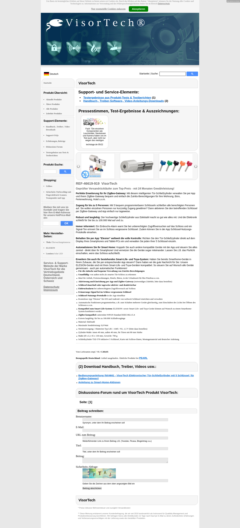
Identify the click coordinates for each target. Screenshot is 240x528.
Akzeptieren (138, 8)
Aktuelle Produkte (54, 99)
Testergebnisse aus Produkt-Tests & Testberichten (117, 97)
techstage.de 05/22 (94, 144)
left (78, 166)
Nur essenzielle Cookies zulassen (108, 8)
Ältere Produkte (53, 104)
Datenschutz (164, 3)
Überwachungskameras (58, 242)
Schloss (49, 186)
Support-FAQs (52, 135)
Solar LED (54, 253)
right (195, 166)
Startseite (144, 73)
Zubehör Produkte (54, 113)
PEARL (143, 357)
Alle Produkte (52, 109)
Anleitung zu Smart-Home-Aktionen (99, 382)
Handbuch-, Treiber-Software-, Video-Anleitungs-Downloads (123, 101)
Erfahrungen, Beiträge (55, 141)
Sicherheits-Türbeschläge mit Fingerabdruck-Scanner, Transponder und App (58, 195)
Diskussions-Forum (54, 147)
